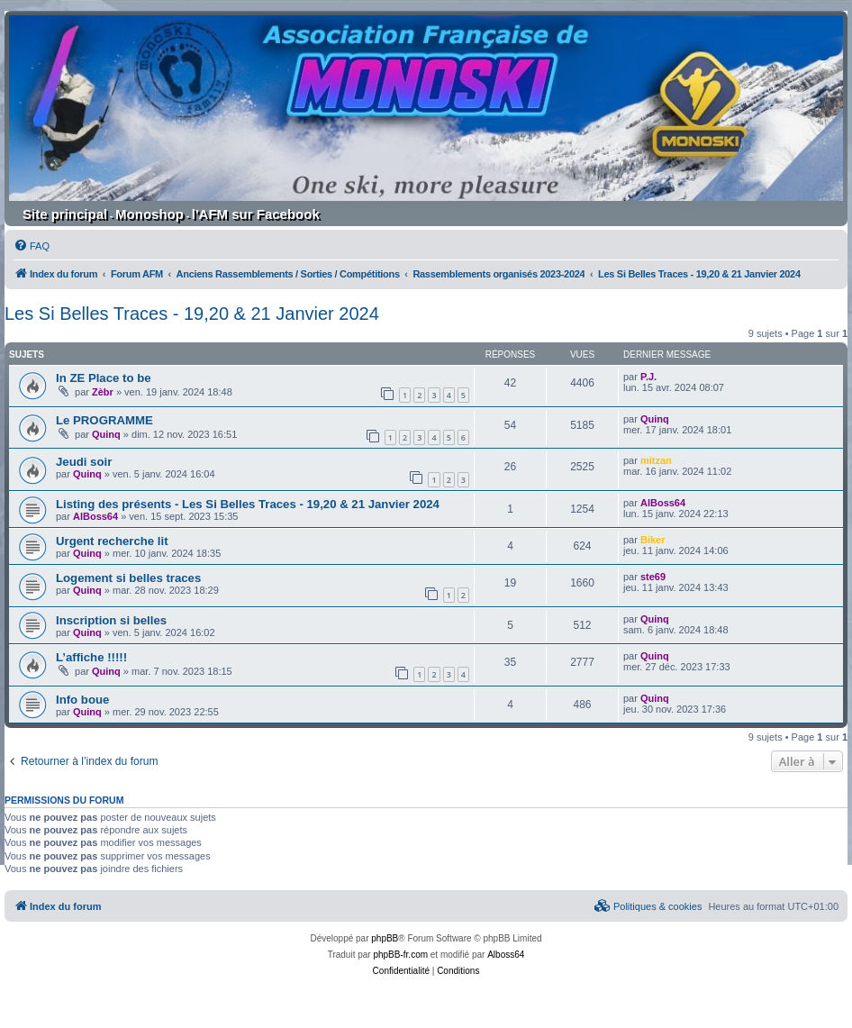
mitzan (656, 460)
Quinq (106, 434)
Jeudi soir (84, 462)
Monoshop (149, 214)
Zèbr (102, 392)
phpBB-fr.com (400, 955)
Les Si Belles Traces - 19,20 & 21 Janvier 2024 (192, 313)
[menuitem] (32, 246)
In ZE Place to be (103, 378)
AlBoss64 (95, 516)
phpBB (384, 938)
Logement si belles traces (128, 578)
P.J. (648, 376)
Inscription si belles (111, 620)
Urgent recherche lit (112, 541)
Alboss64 (505, 955)
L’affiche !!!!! (91, 657)
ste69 (653, 576)
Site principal (65, 214)
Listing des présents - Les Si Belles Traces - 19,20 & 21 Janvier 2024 (248, 504)
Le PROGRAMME (104, 420)
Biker (653, 539)
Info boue (82, 699)
